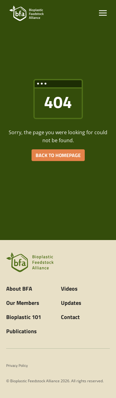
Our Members (22, 303)
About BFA (19, 288)
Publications (21, 331)
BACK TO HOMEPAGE (58, 155)
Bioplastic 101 (23, 317)
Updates (71, 303)
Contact (70, 317)
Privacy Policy (17, 365)
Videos (69, 288)
